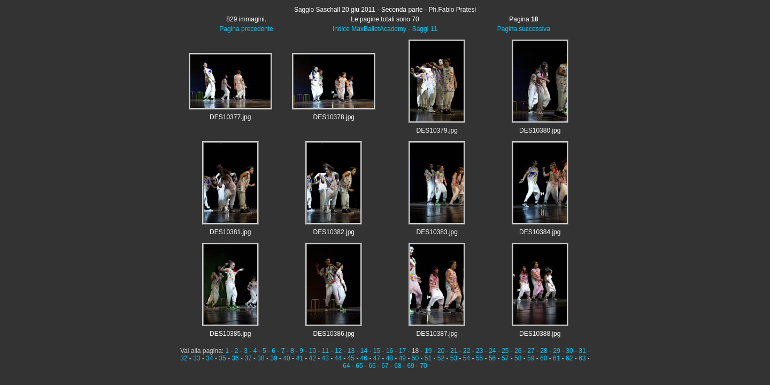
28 (543, 351)
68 (397, 365)
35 (222, 358)
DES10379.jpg (437, 130)
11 (325, 351)
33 (196, 358)
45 (351, 358)
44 (338, 358)
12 (338, 351)
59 (530, 358)
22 (466, 351)
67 (384, 365)
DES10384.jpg (539, 232)
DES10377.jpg (230, 117)
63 (582, 358)
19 (428, 351)
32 (183, 358)
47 (376, 358)
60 (543, 358)
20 (440, 351)
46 (363, 358)
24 (492, 351)
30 (569, 351)
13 (351, 351)
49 (402, 358)
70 (423, 365)
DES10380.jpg (539, 130)
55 (479, 358)
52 (440, 358)
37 (247, 358)
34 (209, 358)
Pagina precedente (246, 29)
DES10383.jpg (437, 232)
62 (569, 358)
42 (312, 358)
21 (453, 351)
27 (530, 351)
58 (517, 358)
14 (363, 351)
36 (235, 358)
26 (517, 351)
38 (260, 358)
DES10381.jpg (230, 232)
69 (410, 365)
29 (556, 351)
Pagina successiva (523, 29)
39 (273, 358)
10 (312, 351)
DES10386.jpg (334, 333)
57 (505, 358)
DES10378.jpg (334, 117)
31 (582, 351)
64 (346, 365)
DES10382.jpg (334, 232)
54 (466, 358)
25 (505, 351)
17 (402, 351)
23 (479, 351)
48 (389, 358)
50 (415, 358)
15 (376, 351)
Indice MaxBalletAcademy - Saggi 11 (385, 29)
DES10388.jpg (539, 333)
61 (556, 358)
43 (325, 358)
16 (389, 351)
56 (492, 358)
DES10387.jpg (437, 333)
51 (428, 358)
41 (299, 358)
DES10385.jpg (230, 333)
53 (453, 358)
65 (359, 365)
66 (371, 365)
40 (286, 358)
